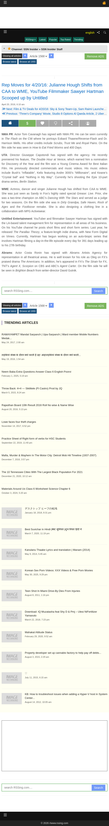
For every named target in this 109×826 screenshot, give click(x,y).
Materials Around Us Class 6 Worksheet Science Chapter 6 (36, 488)
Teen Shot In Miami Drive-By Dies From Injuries (52, 590)
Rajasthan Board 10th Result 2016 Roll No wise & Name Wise (38, 405)
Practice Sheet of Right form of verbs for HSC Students (34, 438)
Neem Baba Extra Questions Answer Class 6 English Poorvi (36, 371)
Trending (78, 39)
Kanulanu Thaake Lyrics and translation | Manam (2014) (57, 549)
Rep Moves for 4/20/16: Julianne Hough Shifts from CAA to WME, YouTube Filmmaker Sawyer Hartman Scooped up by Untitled (53, 91)
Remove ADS (95, 56)
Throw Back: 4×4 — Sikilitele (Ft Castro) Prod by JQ (32, 388)
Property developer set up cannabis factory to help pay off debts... (63, 652)
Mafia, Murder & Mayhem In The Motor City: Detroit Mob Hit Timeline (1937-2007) (49, 455)
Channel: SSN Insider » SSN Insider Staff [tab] (35, 49)
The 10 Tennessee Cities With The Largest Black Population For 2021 (42, 472)
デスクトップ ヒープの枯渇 (41, 508)
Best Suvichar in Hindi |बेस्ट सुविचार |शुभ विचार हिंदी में (53, 529)
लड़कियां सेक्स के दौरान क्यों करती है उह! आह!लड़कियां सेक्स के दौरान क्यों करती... (41, 354)
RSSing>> (31, 39)
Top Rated (65, 39)
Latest (43, 39)
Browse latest (9, 61)
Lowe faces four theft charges (19, 421)
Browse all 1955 (28, 61)
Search (98, 291)
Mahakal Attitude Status (38, 632)
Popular (53, 39)
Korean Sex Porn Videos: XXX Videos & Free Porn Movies (59, 570)
